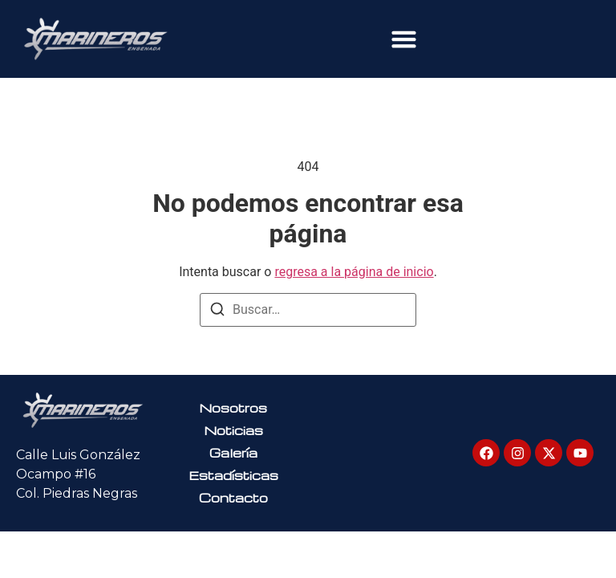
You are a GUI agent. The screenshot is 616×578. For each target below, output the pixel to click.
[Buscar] (217, 312)
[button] (404, 39)
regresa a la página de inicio (353, 271)
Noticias (233, 430)
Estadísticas (233, 475)
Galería (233, 453)
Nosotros (233, 408)
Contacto (233, 498)
